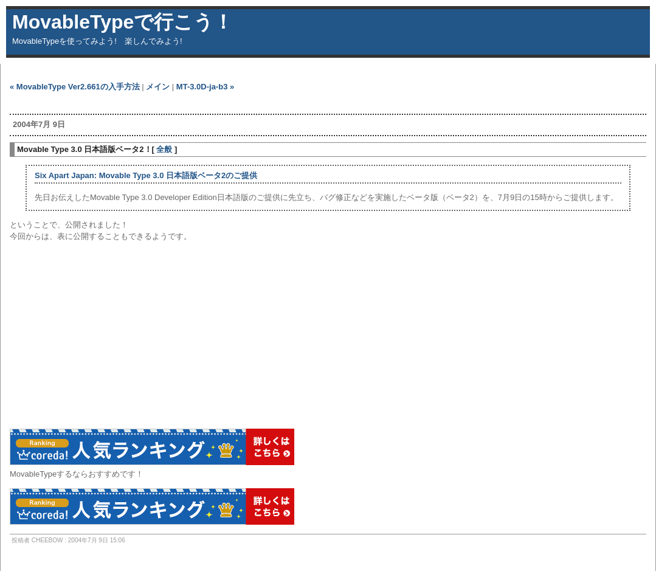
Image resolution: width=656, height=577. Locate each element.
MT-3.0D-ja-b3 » (205, 86)
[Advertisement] (152, 103)
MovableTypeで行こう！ (122, 22)
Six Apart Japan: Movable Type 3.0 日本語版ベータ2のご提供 (146, 175)
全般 (164, 149)
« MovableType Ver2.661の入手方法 (75, 86)
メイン (158, 86)
